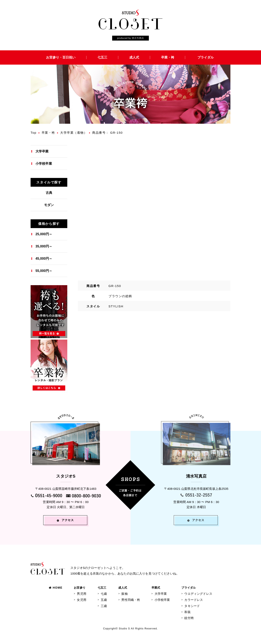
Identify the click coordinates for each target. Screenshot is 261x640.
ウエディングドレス (198, 593)
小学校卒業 (43, 163)
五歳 (104, 599)
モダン (49, 205)
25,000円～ (43, 234)
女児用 (81, 599)
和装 (187, 612)
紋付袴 (189, 618)
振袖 (124, 593)
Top (33, 132)
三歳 (104, 606)
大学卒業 (42, 151)
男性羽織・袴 (130, 599)
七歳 (104, 593)
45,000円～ (43, 258)
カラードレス (193, 599)
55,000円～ (43, 271)
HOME (55, 587)
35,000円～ (43, 246)
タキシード (192, 606)
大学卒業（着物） (73, 132)
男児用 (81, 593)
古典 (49, 192)
